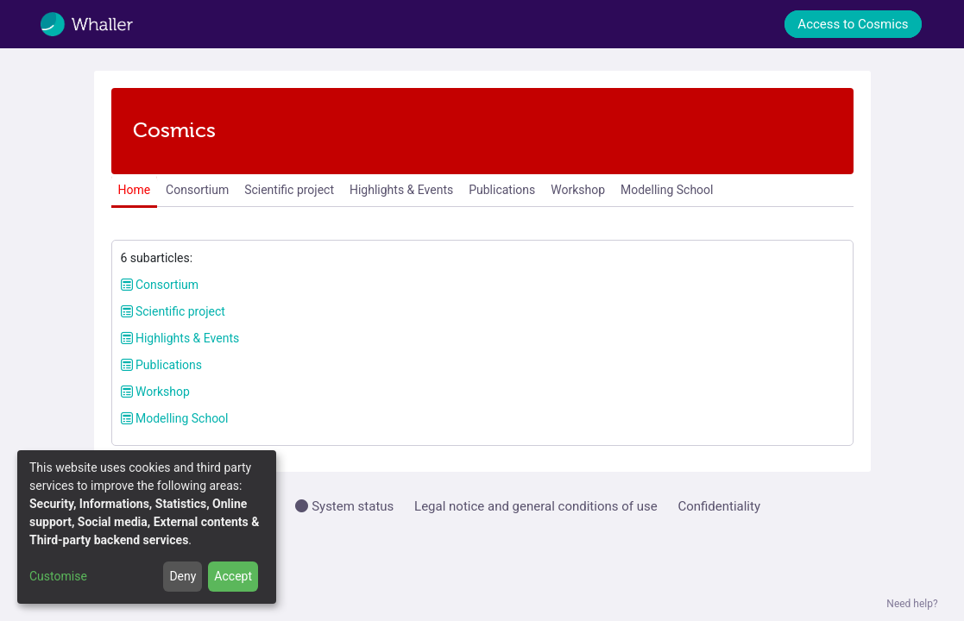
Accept (233, 576)
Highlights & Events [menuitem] (401, 190)
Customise (58, 576)
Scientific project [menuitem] (289, 190)
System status (344, 506)
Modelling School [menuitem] (667, 190)
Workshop (155, 391)
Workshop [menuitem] (578, 190)
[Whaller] (99, 24)
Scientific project (173, 311)
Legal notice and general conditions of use (536, 506)
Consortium (160, 285)
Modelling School (175, 418)
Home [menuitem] (133, 190)
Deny (182, 576)
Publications (162, 365)
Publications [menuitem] (502, 190)
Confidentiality (718, 506)
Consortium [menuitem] (197, 190)
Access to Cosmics (852, 24)
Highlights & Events (180, 338)
